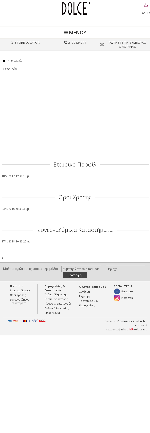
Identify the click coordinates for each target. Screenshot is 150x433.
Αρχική (4, 60)
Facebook (127, 291)
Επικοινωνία (52, 313)
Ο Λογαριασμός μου (92, 287)
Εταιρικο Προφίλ (75, 164)
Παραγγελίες (87, 305)
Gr (143, 13)
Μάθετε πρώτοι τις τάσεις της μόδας (31, 268)
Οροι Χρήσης (75, 197)
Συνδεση (84, 291)
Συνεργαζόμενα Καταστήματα (75, 229)
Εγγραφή (84, 296)
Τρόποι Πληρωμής (56, 294)
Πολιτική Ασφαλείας (57, 308)
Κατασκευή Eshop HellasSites (126, 329)
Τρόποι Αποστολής (56, 299)
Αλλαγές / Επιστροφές (58, 303)
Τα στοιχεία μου (89, 301)
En (148, 13)
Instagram (127, 298)
